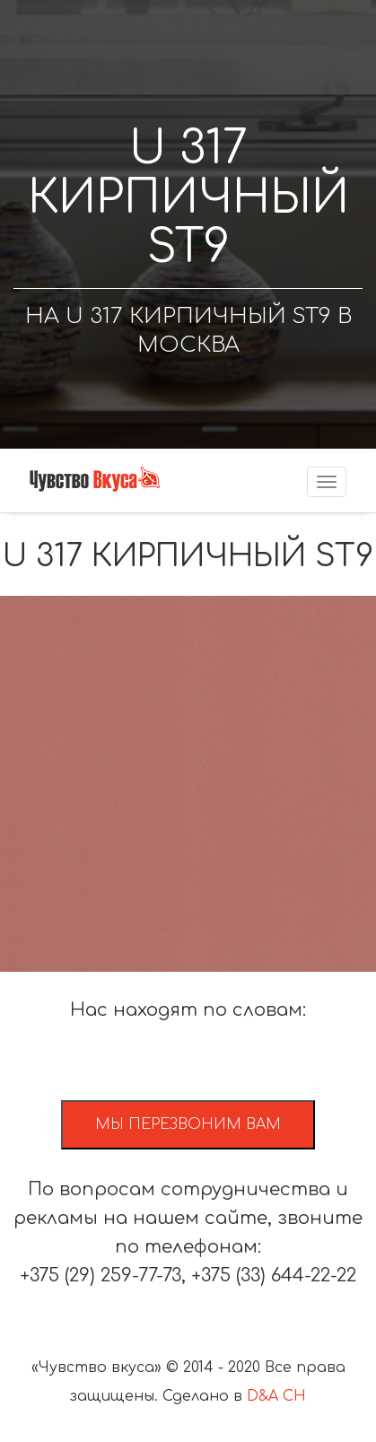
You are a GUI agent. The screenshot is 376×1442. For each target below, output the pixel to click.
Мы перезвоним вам (188, 1124)
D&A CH (276, 1396)
